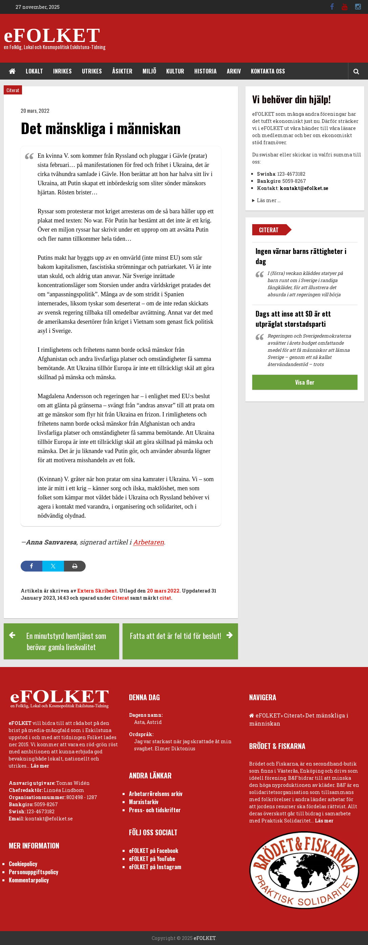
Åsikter (122, 71)
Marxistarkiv (143, 802)
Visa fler (305, 382)
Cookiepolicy (23, 864)
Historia (205, 71)
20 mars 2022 (163, 590)
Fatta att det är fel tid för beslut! (175, 635)
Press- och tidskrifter (155, 810)
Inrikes (62, 71)
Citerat (12, 89)
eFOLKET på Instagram (155, 867)
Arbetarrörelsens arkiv (155, 794)
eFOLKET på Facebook (153, 850)
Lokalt (34, 71)
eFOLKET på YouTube (152, 859)
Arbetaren (148, 542)
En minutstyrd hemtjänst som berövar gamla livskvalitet (66, 641)
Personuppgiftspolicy (33, 872)
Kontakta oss (268, 71)
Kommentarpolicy (29, 880)
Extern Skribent (97, 590)
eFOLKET (52, 35)
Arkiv (234, 71)
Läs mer (39, 766)
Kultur (175, 71)
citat (165, 598)
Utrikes (92, 71)
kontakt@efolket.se (304, 188)
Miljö (149, 71)
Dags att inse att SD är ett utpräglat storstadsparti (293, 318)
